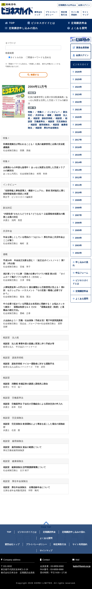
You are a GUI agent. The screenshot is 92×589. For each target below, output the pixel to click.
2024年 (77, 87)
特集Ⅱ (41, 112)
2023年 (77, 94)
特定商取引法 (64, 13)
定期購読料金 (77, 23)
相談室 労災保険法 (57, 121)
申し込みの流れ (80, 264)
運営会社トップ (38, 13)
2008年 (77, 207)
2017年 (77, 140)
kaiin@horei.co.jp (81, 566)
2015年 (77, 155)
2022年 (77, 102)
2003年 (77, 245)
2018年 (77, 132)
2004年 (77, 238)
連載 (49, 115)
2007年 (77, 215)
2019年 (77, 124)
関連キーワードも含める (38, 57)
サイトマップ (86, 13)
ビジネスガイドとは (41, 23)
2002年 (77, 253)
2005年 (77, 230)
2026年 (77, 72)
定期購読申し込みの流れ (21, 28)
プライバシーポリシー (51, 13)
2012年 (77, 177)
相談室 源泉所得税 (42, 118)
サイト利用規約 (75, 13)
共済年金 (39, 115)
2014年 (77, 162)
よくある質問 (77, 28)
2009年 (77, 200)
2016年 (77, 147)
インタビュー (53, 112)
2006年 (77, 223)
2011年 (77, 185)
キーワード (10, 43)
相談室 (59, 118)
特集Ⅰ (31, 112)
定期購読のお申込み (67, 5)
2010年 (77, 192)
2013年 (77, 170)
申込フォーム (80, 273)
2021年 (77, 109)
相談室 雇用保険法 (40, 124)
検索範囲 (9, 53)
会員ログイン (84, 5)
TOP (10, 23)
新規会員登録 (81, 47)
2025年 (77, 79)
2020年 (77, 117)
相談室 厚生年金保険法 (47, 128)
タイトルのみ (15, 57)
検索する (33, 74)
